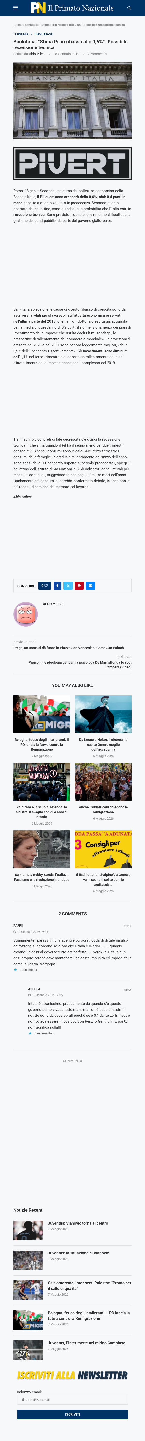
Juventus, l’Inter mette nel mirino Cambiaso (86, 1343)
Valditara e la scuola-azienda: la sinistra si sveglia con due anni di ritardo (42, 812)
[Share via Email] (90, 586)
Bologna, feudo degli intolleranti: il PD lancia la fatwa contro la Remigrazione (42, 744)
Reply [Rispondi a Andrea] (128, 989)
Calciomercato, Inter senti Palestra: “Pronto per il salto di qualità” (89, 1286)
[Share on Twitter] (68, 586)
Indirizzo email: (72, 1397)
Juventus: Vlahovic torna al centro (78, 1223)
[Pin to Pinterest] (79, 586)
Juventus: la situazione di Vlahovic (78, 1253)
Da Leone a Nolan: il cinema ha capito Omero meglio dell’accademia (103, 744)
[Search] (129, 8)
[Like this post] (46, 586)
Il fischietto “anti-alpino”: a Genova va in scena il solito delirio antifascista (103, 879)
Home (17, 25)
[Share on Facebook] (57, 586)
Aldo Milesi (37, 54)
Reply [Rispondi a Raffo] (128, 926)
